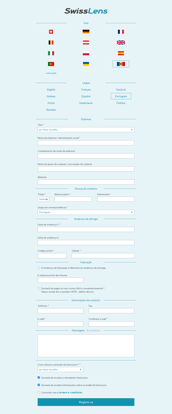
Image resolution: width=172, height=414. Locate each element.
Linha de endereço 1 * (49, 224)
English (51, 89)
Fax (90, 305)
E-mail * (42, 318)
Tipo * (41, 124)
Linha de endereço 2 (48, 237)
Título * (42, 194)
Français (86, 89)
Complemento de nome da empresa (56, 150)
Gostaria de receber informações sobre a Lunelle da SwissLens (73, 385)
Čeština (121, 102)
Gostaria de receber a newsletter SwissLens (64, 377)
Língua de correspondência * (53, 207)
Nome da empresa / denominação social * (59, 137)
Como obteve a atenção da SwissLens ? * (59, 364)
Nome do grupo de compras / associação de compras (65, 164)
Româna (51, 109)
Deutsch (121, 89)
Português (121, 96)
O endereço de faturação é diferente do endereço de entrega (73, 267)
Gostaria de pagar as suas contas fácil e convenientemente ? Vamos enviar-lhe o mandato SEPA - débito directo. (72, 290)
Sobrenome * (104, 194)
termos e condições (70, 392)
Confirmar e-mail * (98, 318)
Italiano (51, 96)
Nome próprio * (63, 194)
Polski (51, 102)
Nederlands (86, 102)
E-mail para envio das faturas (52, 275)
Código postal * (46, 250)
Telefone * (43, 305)
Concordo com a (61, 392)
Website (42, 177)
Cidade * (76, 250)
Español (86, 96)
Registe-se (86, 402)
